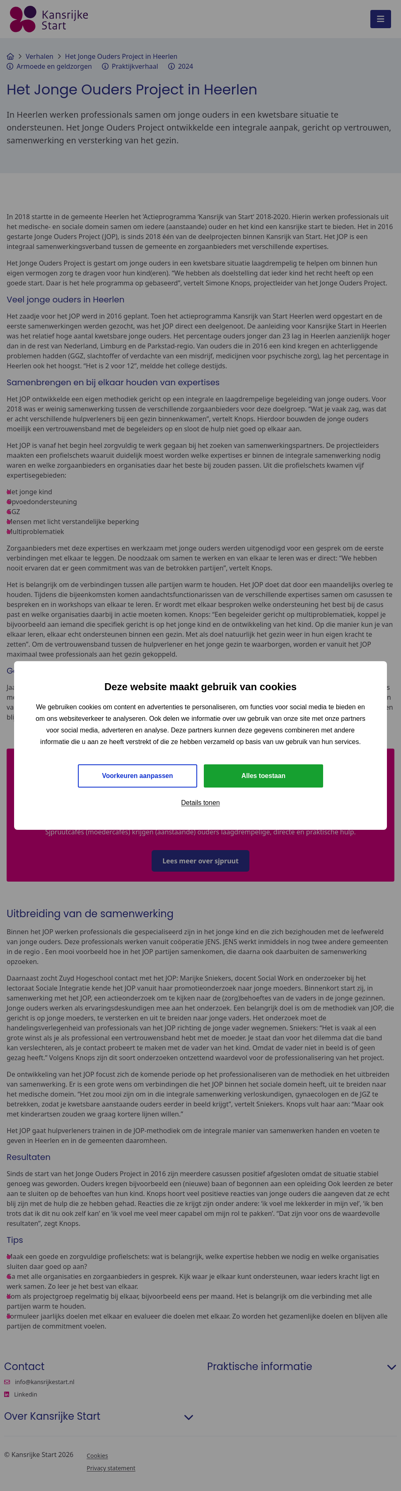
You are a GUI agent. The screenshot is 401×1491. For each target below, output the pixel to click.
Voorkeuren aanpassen (137, 775)
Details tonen (200, 803)
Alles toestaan (263, 775)
